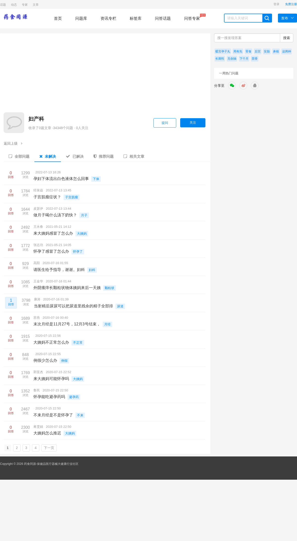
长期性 (219, 58)
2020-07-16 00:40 (55, 317)
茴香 (255, 58)
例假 (64, 360)
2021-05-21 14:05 (58, 245)
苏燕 (37, 317)
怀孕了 (78, 251)
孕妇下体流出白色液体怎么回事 (61, 179)
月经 (107, 324)
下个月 (244, 58)
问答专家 (192, 17)
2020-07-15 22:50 (55, 390)
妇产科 (36, 119)
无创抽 (231, 58)
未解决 (47, 156)
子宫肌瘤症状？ (47, 197)
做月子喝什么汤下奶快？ (55, 215)
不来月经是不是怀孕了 (53, 415)
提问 (165, 123)
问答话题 (163, 18)
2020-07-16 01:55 (55, 263)
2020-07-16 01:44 (58, 281)
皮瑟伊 (38, 208)
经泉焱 (38, 190)
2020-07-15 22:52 (58, 372)
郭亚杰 (38, 372)
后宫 (258, 51)
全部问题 (19, 156)
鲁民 (37, 390)
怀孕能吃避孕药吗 (49, 397)
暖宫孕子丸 (222, 51)
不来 (80, 415)
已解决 (74, 156)
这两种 (286, 51)
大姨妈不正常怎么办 (51, 342)
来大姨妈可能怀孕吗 (51, 379)
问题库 (81, 18)
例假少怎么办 (45, 360)
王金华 (38, 281)
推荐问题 (104, 156)
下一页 (49, 448)
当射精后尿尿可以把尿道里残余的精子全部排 (73, 306)
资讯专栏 (108, 18)
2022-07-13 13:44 (58, 208)
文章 (36, 4)
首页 (58, 18)
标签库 (136, 18)
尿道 (120, 306)
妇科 (92, 270)
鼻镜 (276, 51)
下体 (96, 179)
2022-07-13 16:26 (48, 172)
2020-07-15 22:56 (48, 336)
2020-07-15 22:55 (48, 354)
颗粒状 (109, 288)
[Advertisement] (148, 75)
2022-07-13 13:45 (58, 190)
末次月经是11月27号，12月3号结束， (66, 324)
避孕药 (74, 397)
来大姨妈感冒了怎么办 (53, 233)
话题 (3, 4)
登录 (276, 4)
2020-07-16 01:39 (56, 299)
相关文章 (134, 156)
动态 (14, 4)
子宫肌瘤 (71, 197)
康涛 (37, 299)
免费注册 (291, 4)
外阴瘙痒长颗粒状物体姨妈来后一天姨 (67, 288)
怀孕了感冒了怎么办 (51, 251)
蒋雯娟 (38, 426)
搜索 (286, 38)
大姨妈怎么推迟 (47, 433)
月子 (84, 215)
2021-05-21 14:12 (58, 226)
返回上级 (13, 143)
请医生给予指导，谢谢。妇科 (59, 270)
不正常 (78, 342)
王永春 (38, 226)
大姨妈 (82, 233)
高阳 (37, 263)
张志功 (38, 245)
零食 (248, 51)
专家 (25, 4)
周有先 (237, 51)
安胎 (267, 51)
